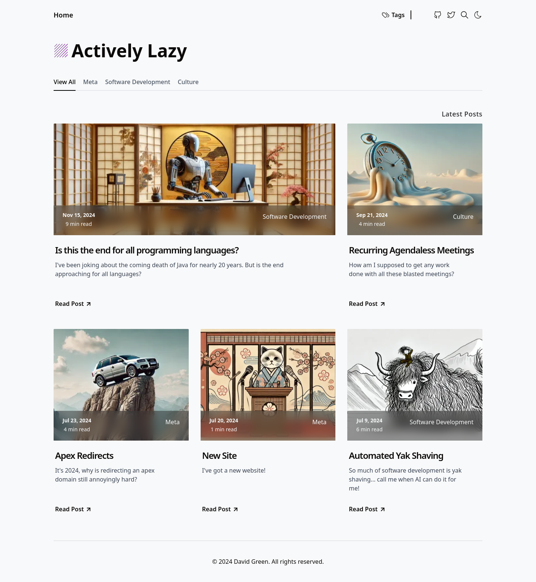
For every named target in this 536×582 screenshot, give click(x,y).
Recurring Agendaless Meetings (411, 250)
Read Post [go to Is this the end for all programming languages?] (73, 304)
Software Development (137, 82)
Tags (393, 14)
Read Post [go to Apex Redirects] (73, 509)
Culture (188, 82)
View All (65, 82)
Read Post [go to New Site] (220, 509)
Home (63, 14)
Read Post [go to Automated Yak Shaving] (367, 509)
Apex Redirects (84, 455)
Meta (90, 82)
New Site (219, 455)
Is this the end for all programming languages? (147, 250)
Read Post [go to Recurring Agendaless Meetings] (367, 304)
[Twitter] (451, 14)
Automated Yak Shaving (396, 455)
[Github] (437, 14)
